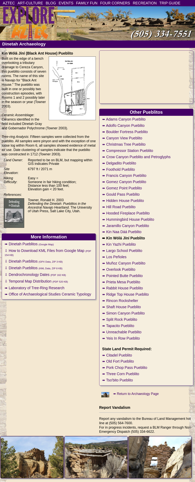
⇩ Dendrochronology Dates (35, 274)
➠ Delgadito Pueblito (119, 163)
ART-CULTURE (30, 3)
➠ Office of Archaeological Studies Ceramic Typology (48, 294)
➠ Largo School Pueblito (122, 251)
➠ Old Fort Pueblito (118, 361)
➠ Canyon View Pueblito (122, 138)
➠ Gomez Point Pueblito (122, 188)
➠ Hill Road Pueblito (118, 207)
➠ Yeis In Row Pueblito (121, 338)
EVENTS (66, 3)
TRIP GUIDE (169, 3)
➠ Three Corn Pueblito (120, 374)
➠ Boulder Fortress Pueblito (125, 132)
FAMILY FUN (87, 3)
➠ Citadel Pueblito (117, 355)
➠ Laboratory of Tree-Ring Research (34, 288)
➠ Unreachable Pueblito (121, 332)
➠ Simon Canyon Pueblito (123, 313)
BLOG (51, 3)
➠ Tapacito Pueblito (118, 326)
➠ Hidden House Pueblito (123, 201)
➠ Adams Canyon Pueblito (123, 119)
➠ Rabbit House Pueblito (122, 288)
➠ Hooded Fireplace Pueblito (126, 213)
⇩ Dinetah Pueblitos (34, 261)
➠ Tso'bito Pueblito (117, 380)
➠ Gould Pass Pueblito (121, 194)
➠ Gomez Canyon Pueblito (124, 182)
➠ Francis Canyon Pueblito (124, 175)
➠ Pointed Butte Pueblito (122, 276)
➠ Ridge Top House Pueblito (125, 294)
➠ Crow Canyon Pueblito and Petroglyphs (136, 157)
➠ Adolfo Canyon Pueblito (123, 125)
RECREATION (145, 3)
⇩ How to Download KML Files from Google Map (48, 252)
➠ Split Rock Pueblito (119, 319)
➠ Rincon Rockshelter (120, 301)
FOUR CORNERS (115, 3)
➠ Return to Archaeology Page (136, 394)
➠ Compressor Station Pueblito (127, 150)
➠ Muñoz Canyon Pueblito (123, 263)
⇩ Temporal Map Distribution (36, 281)
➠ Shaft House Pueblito (121, 307)
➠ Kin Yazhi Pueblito (119, 244)
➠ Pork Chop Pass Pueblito (124, 367)
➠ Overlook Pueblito (118, 269)
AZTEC (9, 3)
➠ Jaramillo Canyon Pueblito (125, 226)
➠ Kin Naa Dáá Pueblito (121, 232)
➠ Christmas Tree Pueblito (123, 144)
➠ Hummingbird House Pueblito (128, 219)
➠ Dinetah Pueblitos (29, 244)
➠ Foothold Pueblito (118, 169)
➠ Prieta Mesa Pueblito (121, 282)
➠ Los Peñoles (114, 257)
